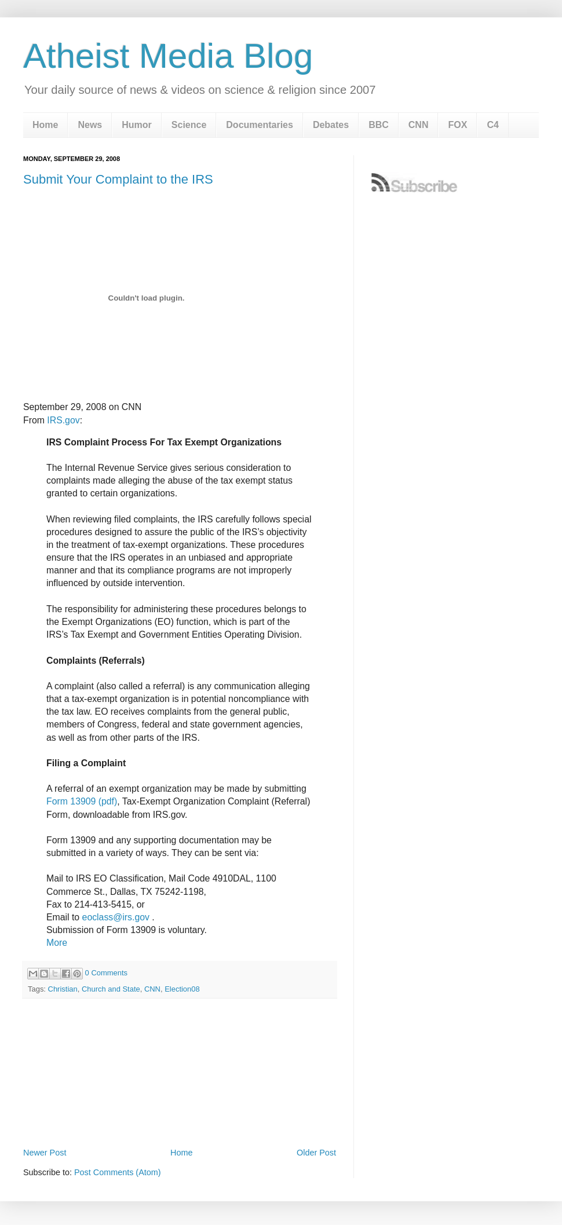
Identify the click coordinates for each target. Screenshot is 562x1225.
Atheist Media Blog (168, 55)
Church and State (111, 989)
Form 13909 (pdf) (81, 801)
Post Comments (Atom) (117, 1172)
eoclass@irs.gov (115, 917)
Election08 (182, 989)
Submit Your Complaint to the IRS (118, 179)
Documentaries (259, 125)
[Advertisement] (179, 1112)
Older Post (316, 1152)
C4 (492, 125)
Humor (137, 125)
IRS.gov (63, 420)
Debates (331, 125)
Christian (63, 989)
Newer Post (44, 1152)
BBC (378, 125)
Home (45, 125)
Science (188, 125)
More (56, 943)
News (90, 125)
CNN (418, 125)
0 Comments (106, 972)
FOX (457, 125)
